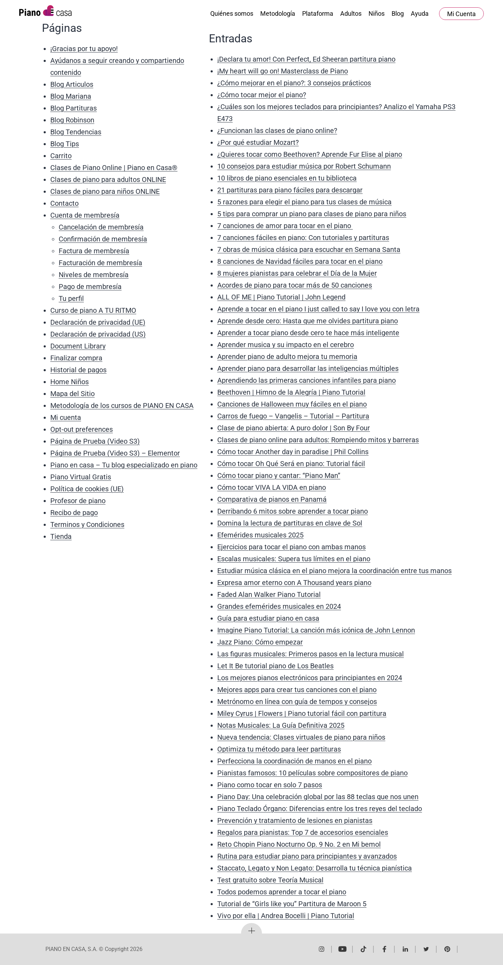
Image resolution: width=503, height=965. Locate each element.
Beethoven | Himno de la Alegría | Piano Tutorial (291, 392)
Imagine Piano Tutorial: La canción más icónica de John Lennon (316, 630)
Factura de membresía (94, 251)
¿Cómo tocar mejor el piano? (261, 95)
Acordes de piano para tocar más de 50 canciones (294, 285)
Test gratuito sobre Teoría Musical (270, 880)
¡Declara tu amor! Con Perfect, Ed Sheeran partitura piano (306, 59)
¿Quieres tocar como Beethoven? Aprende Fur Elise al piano (309, 154)
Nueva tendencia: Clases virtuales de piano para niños (301, 737)
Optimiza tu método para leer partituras (279, 749)
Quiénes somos (231, 13)
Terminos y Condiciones (87, 524)
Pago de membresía (90, 286)
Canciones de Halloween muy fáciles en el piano (292, 404)
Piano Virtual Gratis (80, 477)
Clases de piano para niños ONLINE (105, 191)
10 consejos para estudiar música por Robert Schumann (304, 166)
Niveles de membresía (94, 274)
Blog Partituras (73, 108)
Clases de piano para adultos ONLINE (108, 179)
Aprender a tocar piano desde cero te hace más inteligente (308, 333)
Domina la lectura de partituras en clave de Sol (289, 523)
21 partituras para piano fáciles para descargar (290, 190)
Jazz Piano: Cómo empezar (260, 642)
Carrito (61, 156)
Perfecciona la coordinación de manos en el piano (294, 761)
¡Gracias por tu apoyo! (84, 48)
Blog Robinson (72, 120)
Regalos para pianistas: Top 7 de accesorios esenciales (302, 832)
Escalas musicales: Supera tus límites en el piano (293, 559)
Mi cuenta (65, 417)
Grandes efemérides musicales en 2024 (279, 606)
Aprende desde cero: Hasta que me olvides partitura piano (307, 321)
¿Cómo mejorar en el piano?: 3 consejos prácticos (294, 83)
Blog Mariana (70, 96)
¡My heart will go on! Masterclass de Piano (282, 71)
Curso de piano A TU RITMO (93, 310)
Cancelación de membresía (101, 227)
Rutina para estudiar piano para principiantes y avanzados (307, 856)
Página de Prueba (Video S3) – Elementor (115, 453)
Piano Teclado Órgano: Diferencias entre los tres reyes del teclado (319, 808)
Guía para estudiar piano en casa (268, 618)
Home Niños (69, 382)
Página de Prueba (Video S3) (95, 441)
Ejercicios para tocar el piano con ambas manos (291, 547)
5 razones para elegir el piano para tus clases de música (304, 202)
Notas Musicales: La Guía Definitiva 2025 (280, 725)
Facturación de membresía (100, 263)
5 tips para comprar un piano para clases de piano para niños (311, 214)
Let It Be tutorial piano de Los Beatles (275, 666)
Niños (377, 13)
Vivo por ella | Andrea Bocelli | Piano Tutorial (285, 915)
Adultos (351, 13)
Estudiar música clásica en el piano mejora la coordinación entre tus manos (334, 570)
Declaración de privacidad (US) (98, 334)
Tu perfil (71, 298)
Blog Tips (64, 144)
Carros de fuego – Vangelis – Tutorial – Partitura (293, 416)
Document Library (77, 346)
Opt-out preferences (81, 429)
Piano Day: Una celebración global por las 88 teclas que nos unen (317, 797)
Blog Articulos (71, 84)
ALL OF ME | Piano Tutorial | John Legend (281, 297)
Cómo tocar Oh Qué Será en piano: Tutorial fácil (291, 463)
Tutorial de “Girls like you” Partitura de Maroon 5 (291, 904)
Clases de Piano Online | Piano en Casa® (113, 167)
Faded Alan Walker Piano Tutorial (269, 594)
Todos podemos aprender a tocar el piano (281, 892)
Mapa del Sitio (72, 393)
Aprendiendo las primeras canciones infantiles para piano (306, 380)
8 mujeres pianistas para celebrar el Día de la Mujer (297, 273)
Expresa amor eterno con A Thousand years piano (294, 582)
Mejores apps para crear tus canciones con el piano (297, 689)
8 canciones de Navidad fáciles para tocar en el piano (299, 261)
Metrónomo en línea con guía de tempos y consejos (297, 701)
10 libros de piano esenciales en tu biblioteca (287, 178)
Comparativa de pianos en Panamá (272, 499)
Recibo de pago (74, 512)
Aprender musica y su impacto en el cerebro (285, 344)
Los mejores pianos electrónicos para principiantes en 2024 (309, 678)
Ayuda (420, 13)
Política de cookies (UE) (87, 489)
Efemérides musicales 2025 (260, 535)
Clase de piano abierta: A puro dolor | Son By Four (293, 428)
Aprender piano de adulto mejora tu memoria (287, 356)
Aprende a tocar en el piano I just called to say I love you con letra (318, 309)
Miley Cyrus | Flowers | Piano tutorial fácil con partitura (301, 713)
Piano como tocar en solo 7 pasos (269, 785)
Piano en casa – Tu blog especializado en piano (123, 465)
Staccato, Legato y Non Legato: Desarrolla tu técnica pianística (314, 868)
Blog (398, 13)
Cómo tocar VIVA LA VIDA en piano (271, 487)
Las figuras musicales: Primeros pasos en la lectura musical (310, 654)
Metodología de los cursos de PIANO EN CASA (122, 405)
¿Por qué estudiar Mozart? (258, 142)
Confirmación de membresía (103, 239)
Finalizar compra (76, 358)
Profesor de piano (77, 500)
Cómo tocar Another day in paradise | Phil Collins (293, 452)
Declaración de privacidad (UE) (97, 322)
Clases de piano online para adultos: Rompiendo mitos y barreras (318, 440)
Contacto (64, 203)
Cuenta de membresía (84, 215)
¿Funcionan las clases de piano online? (277, 130)
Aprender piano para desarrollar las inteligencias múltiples (308, 368)
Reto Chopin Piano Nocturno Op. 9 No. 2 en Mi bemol (299, 844)
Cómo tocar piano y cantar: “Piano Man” (278, 475)
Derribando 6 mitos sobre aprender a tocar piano (292, 511)
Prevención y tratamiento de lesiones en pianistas (294, 820)
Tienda (61, 536)
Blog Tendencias (75, 132)
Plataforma (317, 13)
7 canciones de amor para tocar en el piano (285, 225)
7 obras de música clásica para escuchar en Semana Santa (308, 249)
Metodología (277, 13)
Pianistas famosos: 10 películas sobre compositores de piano (312, 773)
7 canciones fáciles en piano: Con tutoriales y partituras (303, 237)
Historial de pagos (78, 370)
